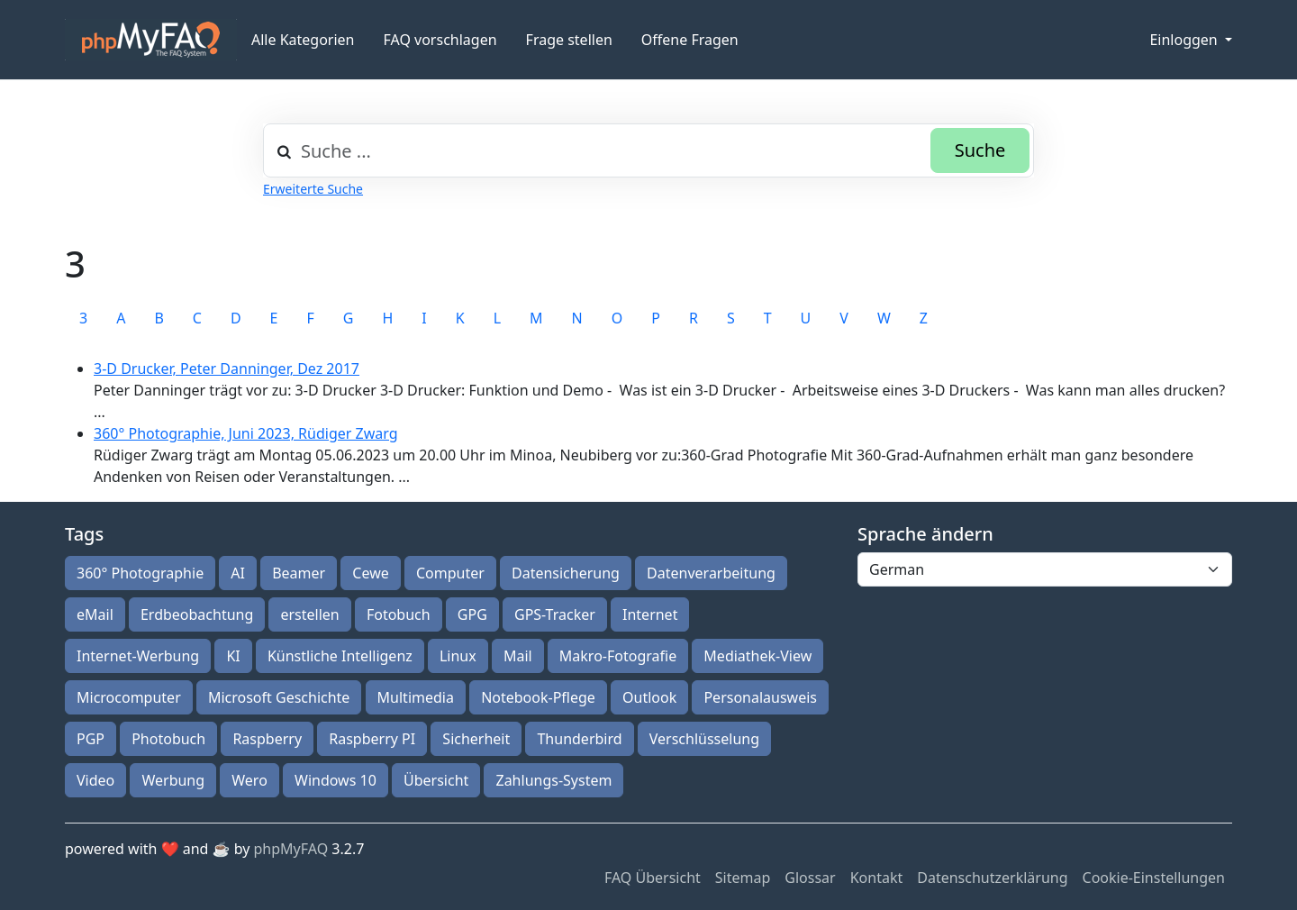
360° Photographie (140, 573)
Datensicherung (566, 573)
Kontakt (876, 877)
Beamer (298, 573)
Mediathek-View (757, 656)
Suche (980, 150)
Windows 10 (335, 780)
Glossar (810, 877)
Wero (249, 780)
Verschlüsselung (704, 739)
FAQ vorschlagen (440, 40)
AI (238, 573)
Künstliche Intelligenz (340, 656)
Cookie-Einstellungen (1154, 877)
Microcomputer (129, 697)
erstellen (309, 614)
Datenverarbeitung (711, 573)
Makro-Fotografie (617, 656)
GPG (472, 614)
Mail (517, 656)
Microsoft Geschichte (278, 697)
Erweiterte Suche (313, 188)
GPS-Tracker (554, 614)
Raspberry (267, 739)
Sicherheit (476, 739)
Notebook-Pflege (538, 697)
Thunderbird (579, 739)
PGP (90, 739)
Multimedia (415, 697)
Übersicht (436, 780)
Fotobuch (399, 614)
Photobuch (168, 739)
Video (95, 780)
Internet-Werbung (138, 656)
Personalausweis (760, 697)
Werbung (172, 780)
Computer (450, 573)
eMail (95, 614)
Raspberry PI (372, 739)
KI (233, 656)
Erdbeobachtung (197, 614)
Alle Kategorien (303, 40)
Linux (458, 656)
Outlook (649, 697)
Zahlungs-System (553, 780)
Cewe (370, 573)
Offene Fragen (690, 40)
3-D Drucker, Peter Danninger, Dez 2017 (226, 368)
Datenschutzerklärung (992, 877)
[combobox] (648, 150)
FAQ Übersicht (652, 877)
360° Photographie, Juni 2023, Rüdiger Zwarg (246, 433)
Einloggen (1184, 40)
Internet (649, 614)
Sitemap (743, 877)
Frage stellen (569, 40)
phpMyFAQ (291, 849)
